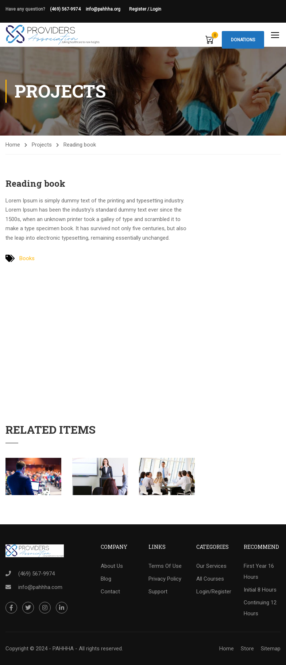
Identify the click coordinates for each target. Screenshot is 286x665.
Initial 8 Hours (260, 589)
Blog (106, 578)
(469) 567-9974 (65, 9)
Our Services (211, 566)
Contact (110, 591)
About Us (112, 566)
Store (247, 648)
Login (155, 9)
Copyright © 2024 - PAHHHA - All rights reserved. (64, 648)
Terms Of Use (165, 566)
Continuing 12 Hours (260, 608)
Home (12, 144)
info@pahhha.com (40, 587)
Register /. (139, 9)
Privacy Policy (164, 578)
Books (27, 258)
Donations (243, 39)
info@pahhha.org (107, 9)
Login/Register (213, 591)
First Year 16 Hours (259, 571)
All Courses (210, 578)
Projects (42, 144)
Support (157, 591)
